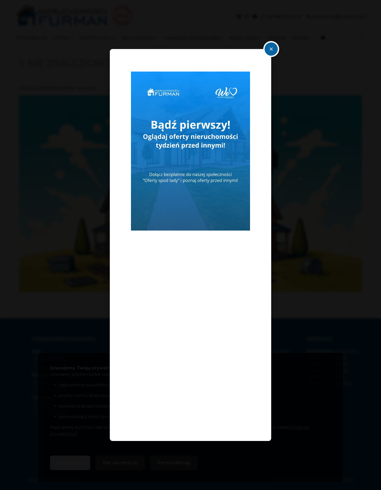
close (271, 49)
